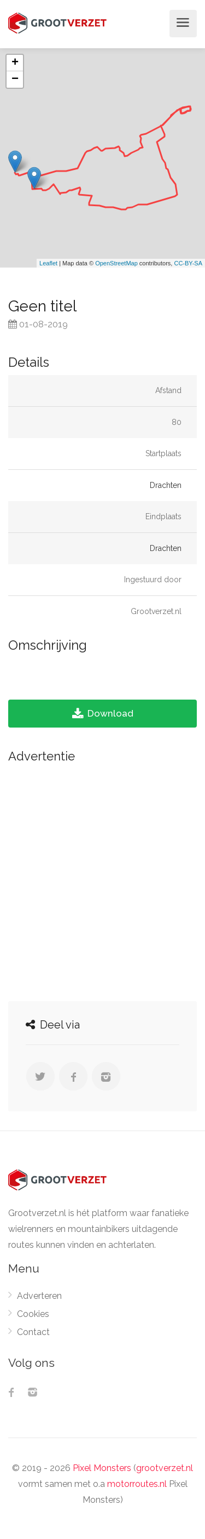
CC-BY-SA (188, 263)
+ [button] (15, 63)
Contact (33, 1332)
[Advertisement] (102, 879)
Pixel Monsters (102, 1468)
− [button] (15, 79)
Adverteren (39, 1296)
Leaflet (48, 263)
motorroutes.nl (137, 1484)
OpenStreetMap (116, 263)
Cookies (33, 1314)
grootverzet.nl (164, 1468)
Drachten (165, 485)
